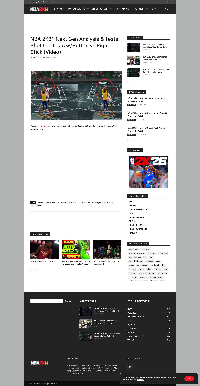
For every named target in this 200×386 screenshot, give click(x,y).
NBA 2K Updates (38, 57)
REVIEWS (133, 233)
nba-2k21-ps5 (108, 203)
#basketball (155, 265)
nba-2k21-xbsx (37, 206)
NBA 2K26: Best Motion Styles (41, 261)
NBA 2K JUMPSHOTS (138, 229)
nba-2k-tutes (62, 203)
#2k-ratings (152, 253)
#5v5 (151, 257)
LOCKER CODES (102, 9)
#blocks (149, 269)
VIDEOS (64, 258)
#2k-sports (132, 257)
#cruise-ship (162, 273)
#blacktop (140, 269)
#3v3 (146, 257)
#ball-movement (143, 265)
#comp (141, 273)
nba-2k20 (72, 203)
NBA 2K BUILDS (135, 225)
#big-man (131, 269)
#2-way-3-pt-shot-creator (137, 253)
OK (189, 378)
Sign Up (37, 2)
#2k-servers (162, 253)
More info (140, 380)
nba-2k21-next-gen (94, 203)
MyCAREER (34, 258)
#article (158, 261)
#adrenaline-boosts (135, 261)
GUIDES (132, 221)
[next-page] (36, 269)
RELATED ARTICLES (40, 234)
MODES (141, 9)
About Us (45, 2)
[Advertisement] (100, 24)
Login (32, 2)
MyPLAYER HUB (78, 9)
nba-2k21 (82, 203)
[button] (166, 9)
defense (41, 203)
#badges (131, 265)
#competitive (150, 273)
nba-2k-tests (50, 203)
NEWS (58, 9)
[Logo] (40, 9)
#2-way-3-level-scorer (142, 249)
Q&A (131, 213)
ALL (130, 202)
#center (165, 269)
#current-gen (133, 277)
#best (163, 265)
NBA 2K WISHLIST (136, 217)
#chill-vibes (132, 273)
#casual (157, 269)
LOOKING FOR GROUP (138, 209)
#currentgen (144, 277)
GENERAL (133, 206)
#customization (157, 277)
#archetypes (149, 261)
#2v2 (140, 257)
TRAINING (123, 9)
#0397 (130, 249)
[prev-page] (32, 269)
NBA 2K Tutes (45, 126)
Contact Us (54, 2)
